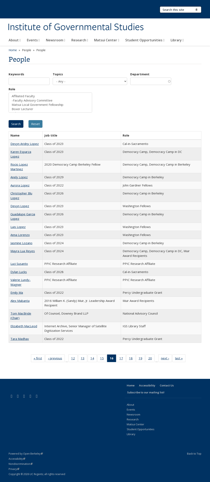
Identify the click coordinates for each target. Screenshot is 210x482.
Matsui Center (106, 40)
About (15, 40)
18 (132, 359)
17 (122, 359)
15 (103, 359)
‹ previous (56, 359)
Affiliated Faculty (50, 96)
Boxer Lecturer (50, 109)
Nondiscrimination (21, 464)
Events (33, 40)
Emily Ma (16, 292)
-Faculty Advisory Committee (50, 100)
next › (166, 359)
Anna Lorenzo (20, 235)
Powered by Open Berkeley (26, 453)
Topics (58, 74)
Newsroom (55, 40)
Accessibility (147, 385)
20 (151, 359)
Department (140, 74)
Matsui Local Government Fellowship (50, 105)
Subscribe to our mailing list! (145, 392)
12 (74, 359)
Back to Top (194, 453)
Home (13, 50)
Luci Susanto (19, 264)
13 (84, 359)
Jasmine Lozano (21, 243)
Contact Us (167, 385)
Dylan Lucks (18, 272)
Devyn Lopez (19, 206)
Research (79, 40)
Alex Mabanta (20, 301)
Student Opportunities (144, 40)
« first (39, 359)
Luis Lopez (18, 227)
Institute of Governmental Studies (76, 27)
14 (93, 359)
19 (142, 359)
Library (177, 40)
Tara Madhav (19, 339)
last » (180, 359)
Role (12, 89)
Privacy (14, 469)
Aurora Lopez (20, 185)
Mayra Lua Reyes (22, 251)
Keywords (16, 74)
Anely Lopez (19, 177)
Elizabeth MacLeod (23, 326)
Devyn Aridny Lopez (24, 144)
